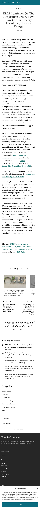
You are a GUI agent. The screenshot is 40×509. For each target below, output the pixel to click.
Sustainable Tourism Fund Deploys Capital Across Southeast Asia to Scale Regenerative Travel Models (19, 368)
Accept (20, 504)
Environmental (6, 391)
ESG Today (21, 252)
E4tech (22, 160)
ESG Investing (11, 3)
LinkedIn (3, 485)
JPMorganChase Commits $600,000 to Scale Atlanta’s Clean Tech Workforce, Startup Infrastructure (19, 376)
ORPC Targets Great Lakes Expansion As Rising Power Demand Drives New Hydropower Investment (19, 355)
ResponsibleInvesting (4, 470)
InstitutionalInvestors (5, 475)
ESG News (19, 8)
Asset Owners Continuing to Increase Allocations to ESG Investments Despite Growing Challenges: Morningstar (14, 292)
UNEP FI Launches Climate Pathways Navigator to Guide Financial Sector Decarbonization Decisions (20, 347)
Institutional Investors (9, 404)
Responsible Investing (9, 407)
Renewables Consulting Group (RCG (16, 166)
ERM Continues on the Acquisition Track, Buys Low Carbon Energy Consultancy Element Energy (17, 247)
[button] (37, 489)
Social (4, 410)
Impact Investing (7, 401)
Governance (6, 397)
